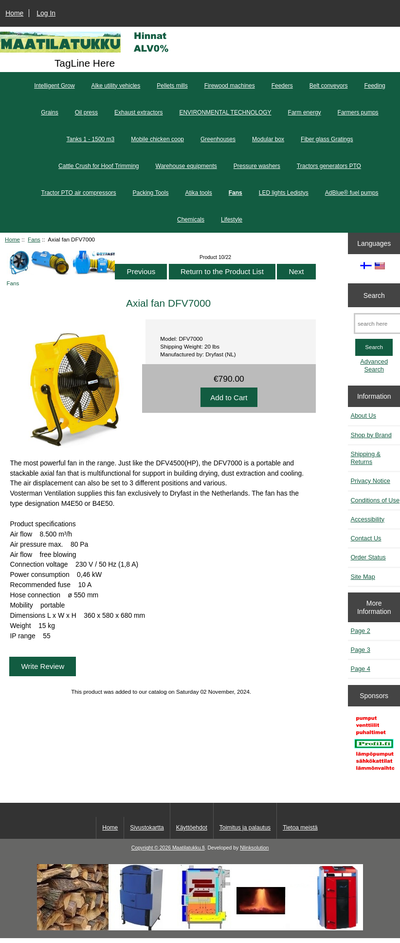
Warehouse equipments (186, 166)
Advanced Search (374, 365)
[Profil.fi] (374, 745)
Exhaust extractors (138, 112)
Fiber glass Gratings (327, 139)
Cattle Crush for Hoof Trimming (98, 166)
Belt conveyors (328, 85)
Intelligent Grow (54, 85)
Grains (49, 112)
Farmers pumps (358, 112)
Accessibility (367, 519)
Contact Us (365, 538)
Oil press (86, 112)
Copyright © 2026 (151, 848)
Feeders (282, 85)
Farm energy (304, 112)
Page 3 (360, 649)
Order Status (367, 557)
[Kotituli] (200, 928)
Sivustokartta (147, 827)
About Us (363, 415)
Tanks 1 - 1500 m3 (91, 139)
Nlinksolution (254, 848)
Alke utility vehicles (116, 85)
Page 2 (360, 630)
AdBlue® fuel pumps (352, 192)
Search (374, 295)
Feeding (374, 85)
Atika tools (198, 192)
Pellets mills (172, 85)
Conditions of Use (375, 500)
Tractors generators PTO (329, 166)
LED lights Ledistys (284, 192)
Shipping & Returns (365, 457)
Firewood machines (229, 85)
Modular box (268, 139)
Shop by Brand (370, 435)
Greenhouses (218, 139)
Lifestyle (231, 219)
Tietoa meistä (300, 827)
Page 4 (360, 668)
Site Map (362, 576)
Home (14, 13)
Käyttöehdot (191, 827)
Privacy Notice (370, 480)
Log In (45, 13)
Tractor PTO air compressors (78, 192)
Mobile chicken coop (157, 139)
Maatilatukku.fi (188, 848)
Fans (34, 239)
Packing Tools (151, 192)
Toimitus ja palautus (245, 827)
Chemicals (190, 219)
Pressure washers (257, 166)
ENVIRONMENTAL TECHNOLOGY (225, 112)
